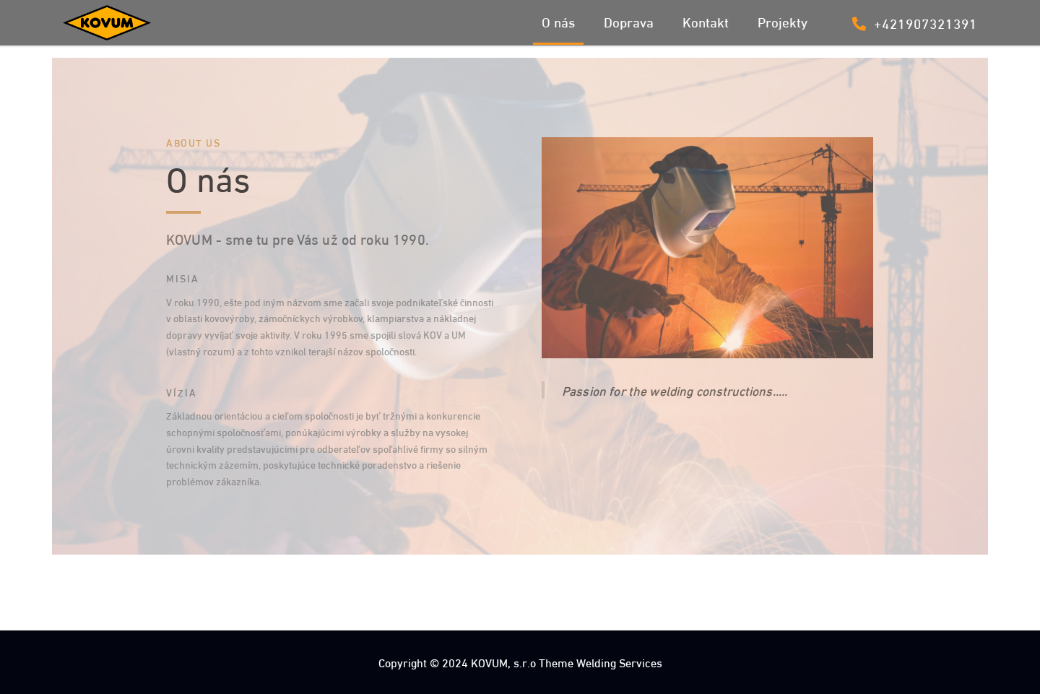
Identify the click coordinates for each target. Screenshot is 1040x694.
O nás (558, 21)
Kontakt (705, 21)
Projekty (782, 21)
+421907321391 (914, 22)
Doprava (629, 21)
